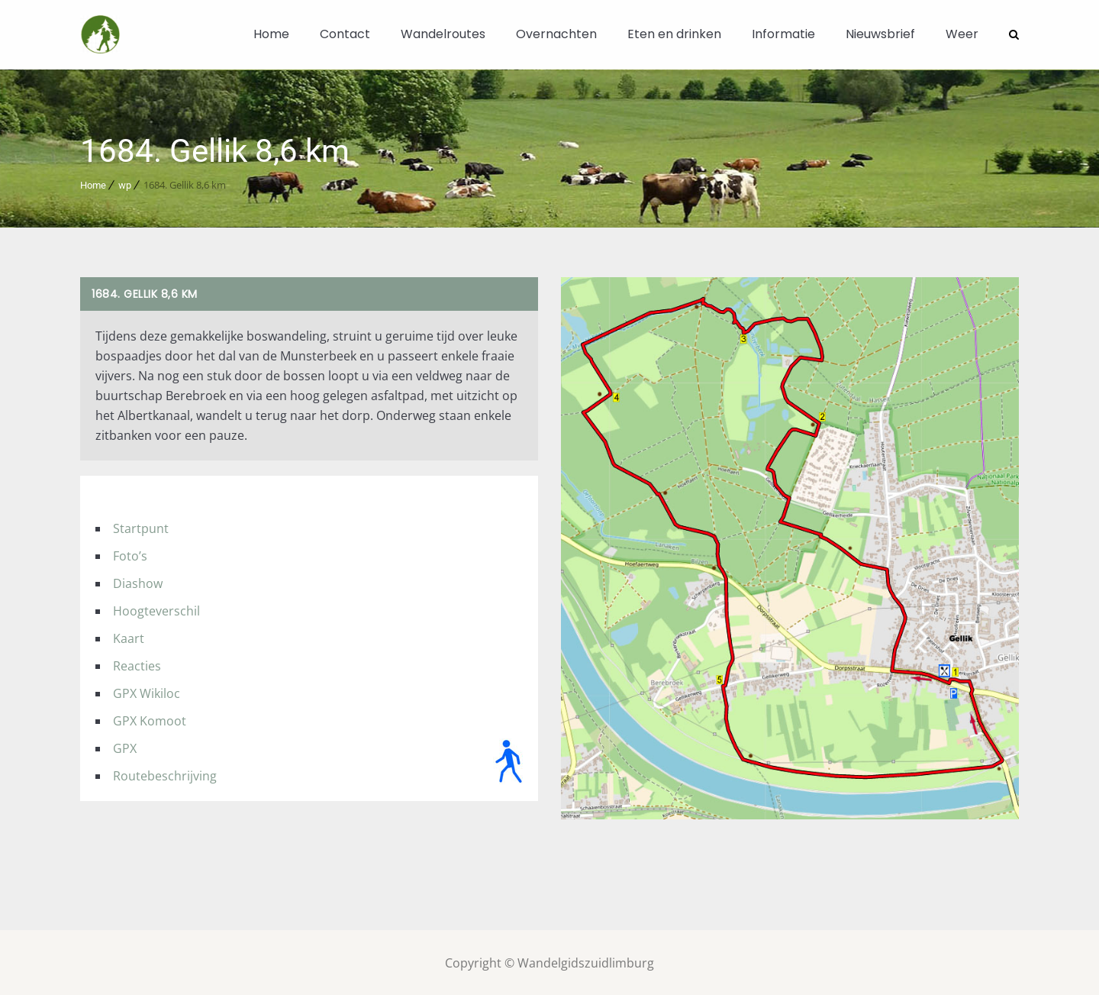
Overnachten (556, 34)
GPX (125, 747)
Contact (345, 34)
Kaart (128, 637)
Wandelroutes (443, 34)
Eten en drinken (674, 34)
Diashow (138, 582)
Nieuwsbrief (880, 34)
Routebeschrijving (165, 775)
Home (271, 34)
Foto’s (130, 555)
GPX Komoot (149, 720)
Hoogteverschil (156, 610)
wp (124, 184)
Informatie (783, 34)
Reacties (137, 665)
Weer (962, 34)
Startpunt (141, 527)
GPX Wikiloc (146, 692)
